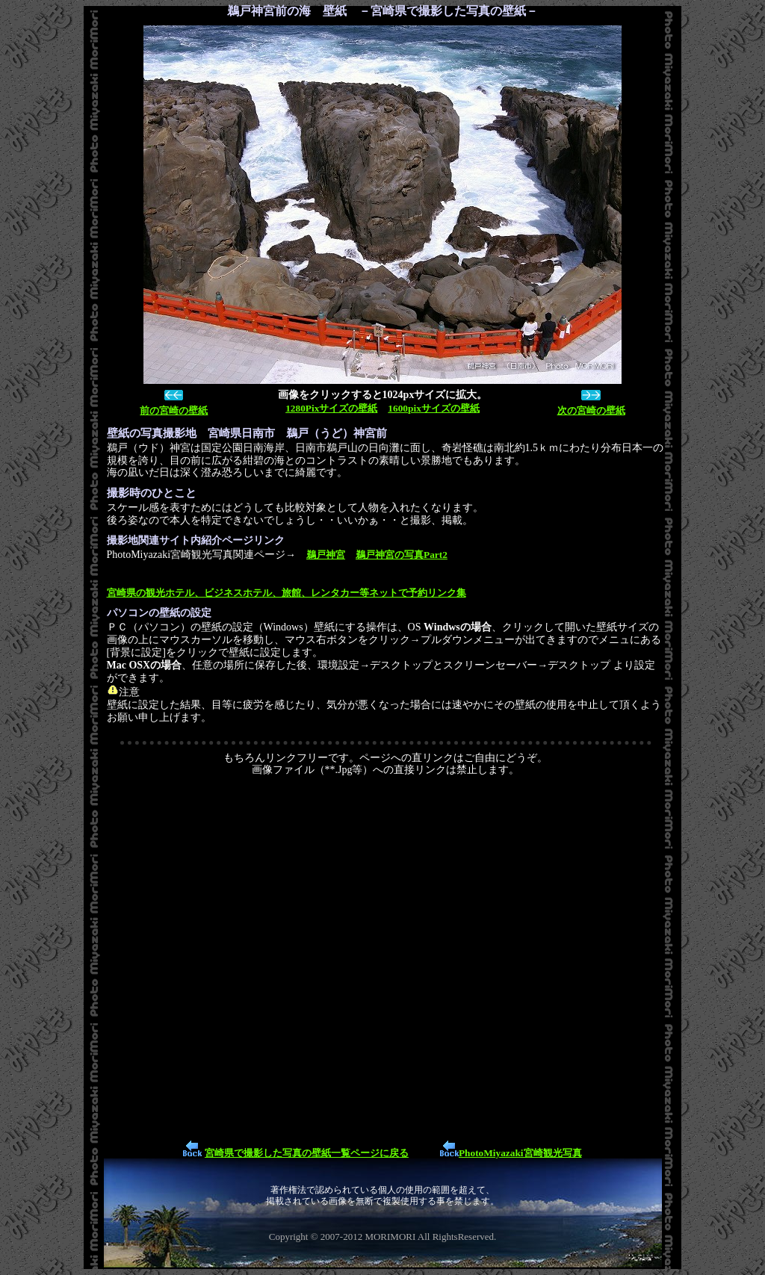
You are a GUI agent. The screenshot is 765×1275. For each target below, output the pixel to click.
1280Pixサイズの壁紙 (331, 408)
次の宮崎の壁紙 (591, 410)
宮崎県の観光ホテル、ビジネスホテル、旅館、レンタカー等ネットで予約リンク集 (286, 592)
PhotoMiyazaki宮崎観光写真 (520, 1152)
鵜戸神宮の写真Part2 (401, 554)
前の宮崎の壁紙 (174, 410)
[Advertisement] (386, 956)
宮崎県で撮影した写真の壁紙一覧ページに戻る (307, 1152)
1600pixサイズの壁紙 (433, 408)
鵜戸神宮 (325, 554)
